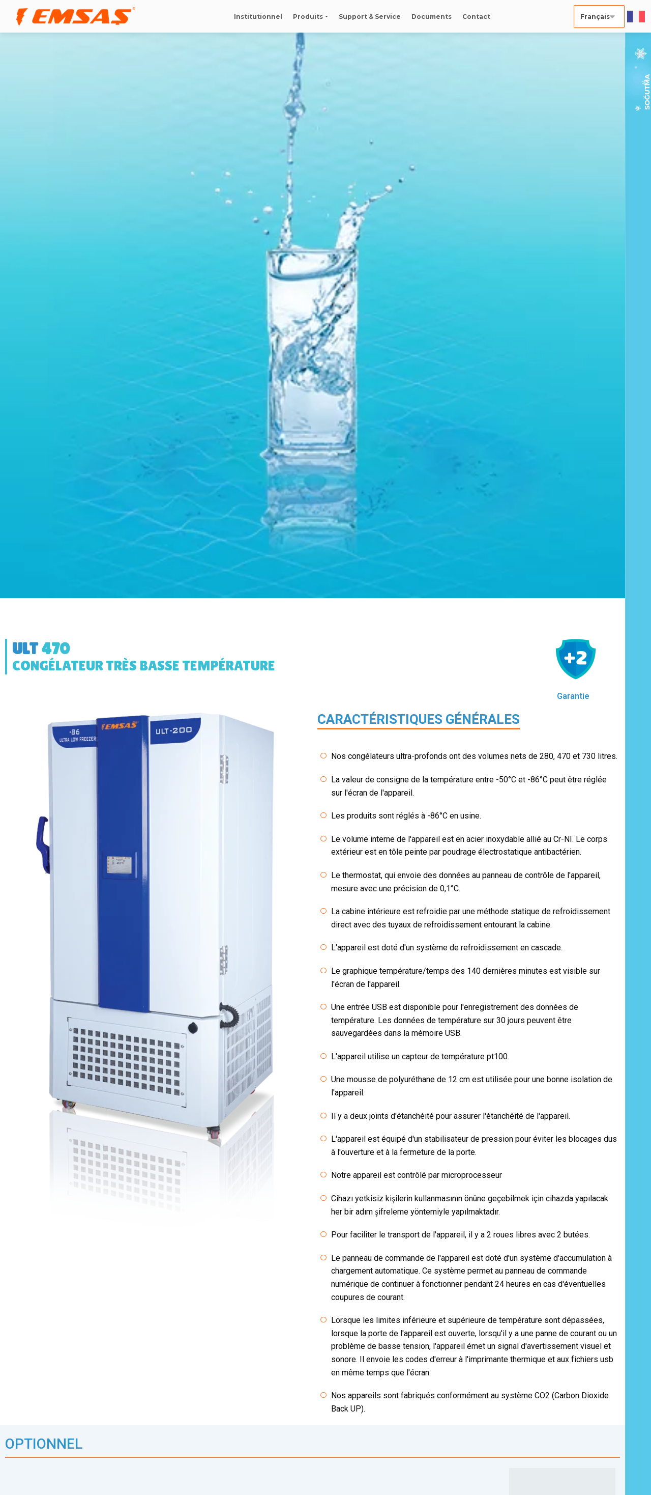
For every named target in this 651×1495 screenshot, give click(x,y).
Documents (431, 16)
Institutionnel (258, 16)
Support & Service (370, 16)
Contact (476, 16)
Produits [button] (308, 16)
